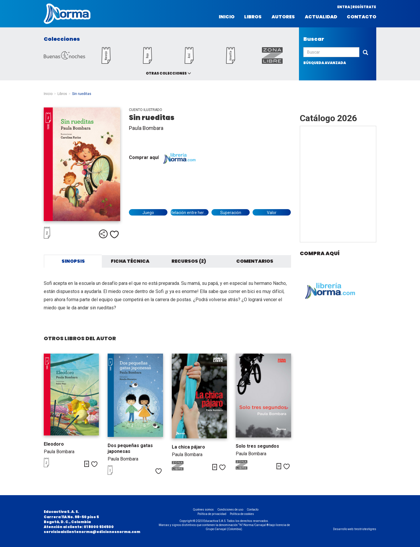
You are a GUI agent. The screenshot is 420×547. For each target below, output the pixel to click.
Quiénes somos (203, 509)
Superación (230, 212)
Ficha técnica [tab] (130, 261)
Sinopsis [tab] (73, 261)
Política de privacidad (211, 514)
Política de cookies (242, 514)
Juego (148, 212)
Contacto (361, 17)
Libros (253, 17)
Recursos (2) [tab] (189, 261)
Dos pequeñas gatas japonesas (130, 448)
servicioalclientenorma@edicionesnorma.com (92, 531)
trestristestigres (365, 529)
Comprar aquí (164, 157)
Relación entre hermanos (189, 212)
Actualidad (321, 17)
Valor (271, 212)
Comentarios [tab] (254, 261)
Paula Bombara (146, 128)
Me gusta (114, 234)
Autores (283, 17)
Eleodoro (54, 444)
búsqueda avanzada (324, 62)
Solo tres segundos (257, 446)
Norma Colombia (67, 13)
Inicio (227, 17)
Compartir (103, 234)
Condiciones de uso (230, 509)
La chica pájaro (188, 447)
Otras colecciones (166, 73)
